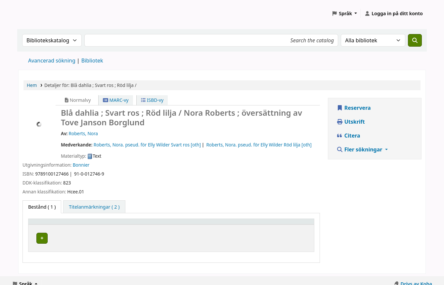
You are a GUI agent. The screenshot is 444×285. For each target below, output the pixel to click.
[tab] (94, 207)
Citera (348, 135)
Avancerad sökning (51, 60)
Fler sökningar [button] (360, 149)
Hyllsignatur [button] (206, 225)
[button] (344, 13)
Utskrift (350, 121)
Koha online (35, 13)
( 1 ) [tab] (42, 207)
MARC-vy (116, 100)
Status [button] (274, 225)
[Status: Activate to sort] (289, 225)
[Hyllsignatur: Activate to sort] (226, 225)
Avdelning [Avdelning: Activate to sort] (138, 225)
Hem (32, 85)
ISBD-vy (152, 100)
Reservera (353, 107)
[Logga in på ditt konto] (393, 13)
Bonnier (81, 165)
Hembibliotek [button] (47, 225)
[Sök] (415, 40)
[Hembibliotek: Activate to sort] (75, 225)
